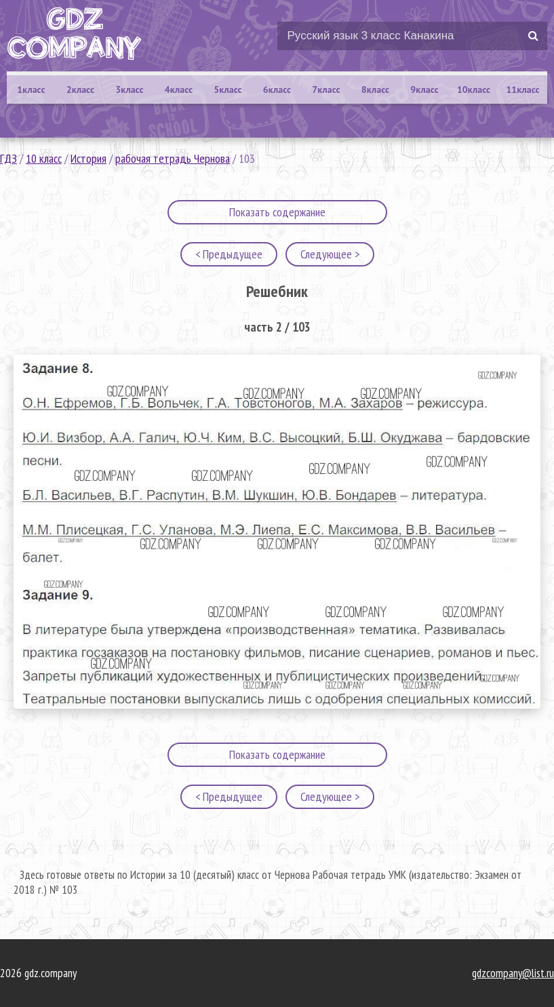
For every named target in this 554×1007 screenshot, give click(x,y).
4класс (179, 89)
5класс (227, 89)
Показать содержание (277, 212)
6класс (277, 89)
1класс (31, 89)
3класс (129, 89)
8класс (375, 89)
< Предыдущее (228, 254)
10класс (473, 89)
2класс (80, 89)
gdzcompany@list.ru (513, 973)
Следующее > (329, 254)
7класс (326, 89)
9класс (424, 89)
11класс (522, 89)
